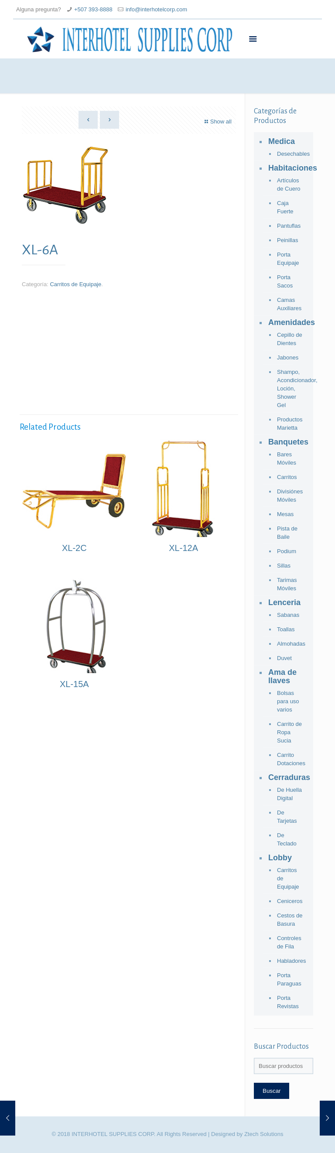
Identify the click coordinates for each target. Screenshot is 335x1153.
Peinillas (287, 240)
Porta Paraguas (289, 979)
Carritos (287, 477)
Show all (217, 121)
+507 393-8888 (93, 9)
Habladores (290, 961)
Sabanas (288, 615)
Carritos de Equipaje (75, 284)
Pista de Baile (287, 532)
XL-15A (74, 684)
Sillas (284, 565)
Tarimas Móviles (287, 584)
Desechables (290, 154)
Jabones (287, 357)
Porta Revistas (288, 1002)
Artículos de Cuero (288, 184)
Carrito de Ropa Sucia (289, 732)
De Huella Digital (289, 794)
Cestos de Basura (290, 919)
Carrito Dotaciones (290, 759)
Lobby (280, 857)
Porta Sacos (285, 281)
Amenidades (288, 322)
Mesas (285, 514)
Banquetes (288, 442)
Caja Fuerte (285, 207)
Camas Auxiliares (289, 304)
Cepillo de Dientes (289, 339)
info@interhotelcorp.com (156, 9)
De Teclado (287, 839)
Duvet (284, 658)
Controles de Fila (289, 942)
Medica (281, 141)
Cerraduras (288, 777)
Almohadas (290, 643)
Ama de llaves (282, 676)
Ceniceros (290, 901)
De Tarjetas (287, 816)
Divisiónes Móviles (290, 495)
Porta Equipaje (288, 258)
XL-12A (183, 548)
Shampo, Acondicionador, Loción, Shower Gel (290, 388)
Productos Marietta (290, 423)
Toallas (285, 629)
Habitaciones (288, 168)
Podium (286, 551)
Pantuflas (289, 225)
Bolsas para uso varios (288, 701)
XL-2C (74, 548)
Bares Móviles (286, 458)
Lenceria (284, 602)
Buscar (271, 1091)
